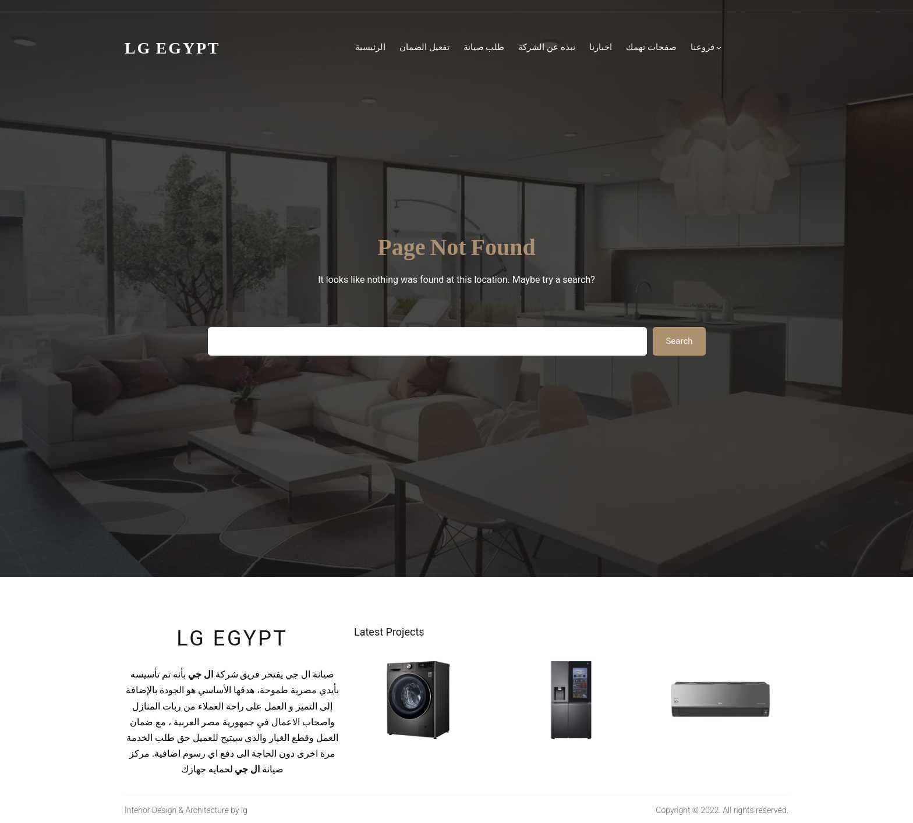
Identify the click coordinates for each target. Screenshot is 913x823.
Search (679, 341)
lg (244, 810)
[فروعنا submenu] (718, 47)
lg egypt (232, 638)
